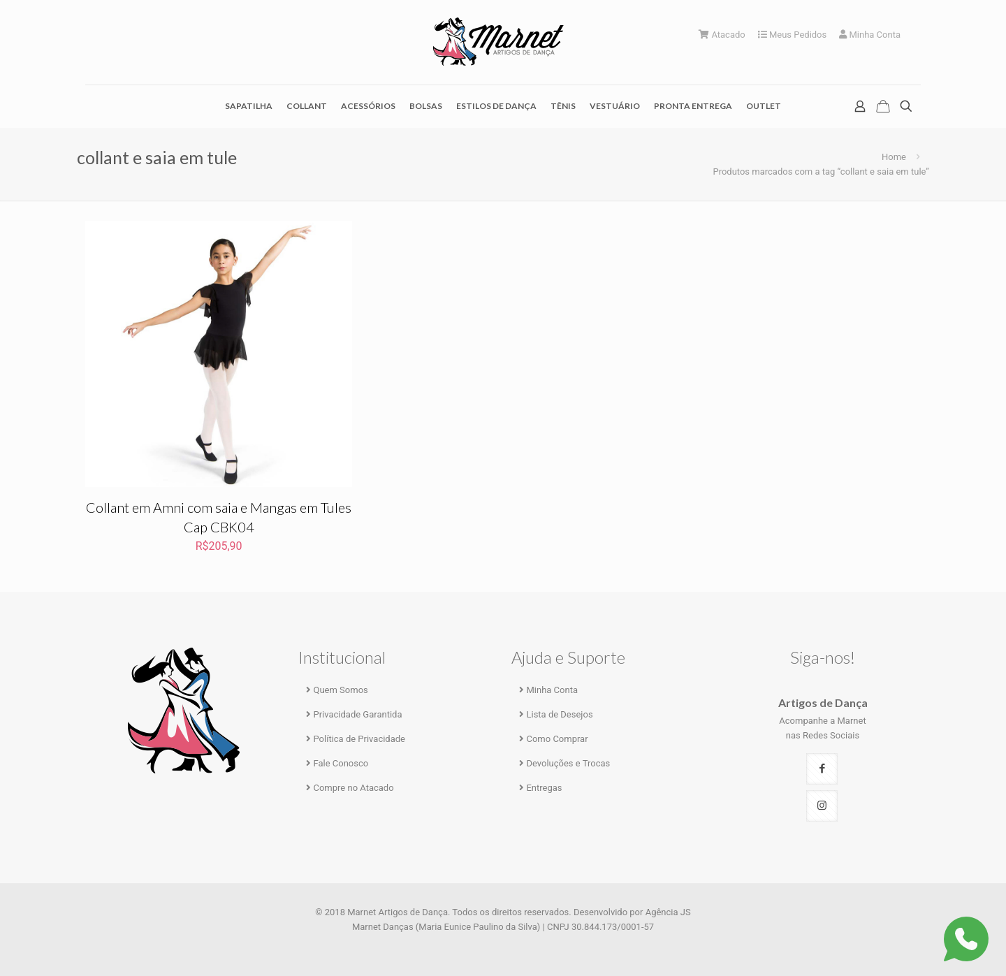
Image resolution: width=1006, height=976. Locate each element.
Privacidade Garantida (357, 714)
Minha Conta (870, 34)
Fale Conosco (340, 763)
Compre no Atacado (353, 787)
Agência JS (668, 912)
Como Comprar (557, 739)
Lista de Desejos (559, 714)
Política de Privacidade (359, 739)
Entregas (544, 787)
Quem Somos (340, 690)
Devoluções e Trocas (568, 763)
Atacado (722, 34)
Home (894, 157)
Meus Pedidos (792, 34)
